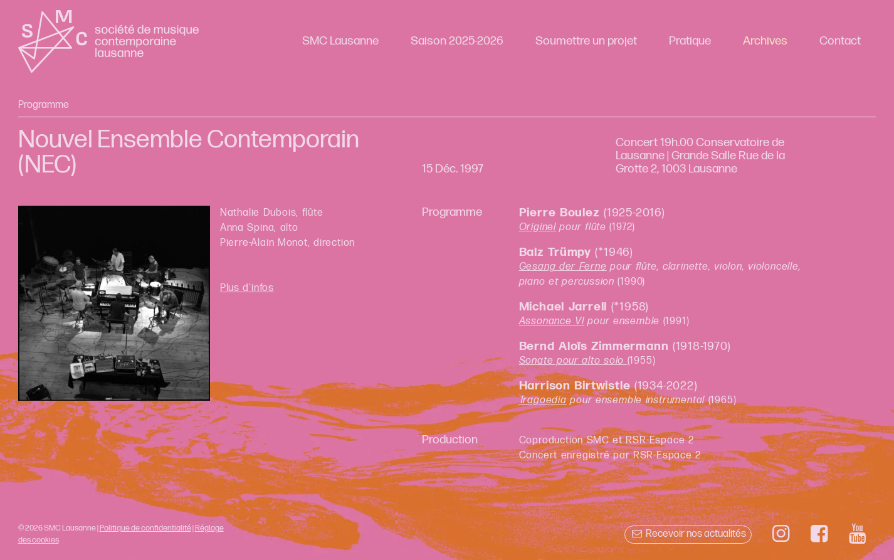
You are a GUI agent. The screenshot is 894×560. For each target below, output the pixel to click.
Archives (765, 41)
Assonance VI (551, 321)
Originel (537, 227)
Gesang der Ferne (563, 267)
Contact (840, 41)
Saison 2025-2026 (457, 41)
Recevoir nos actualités (688, 534)
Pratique (690, 41)
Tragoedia (543, 400)
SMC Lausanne (340, 41)
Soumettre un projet (586, 41)
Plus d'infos (247, 288)
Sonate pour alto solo (573, 361)
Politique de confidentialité (145, 528)
